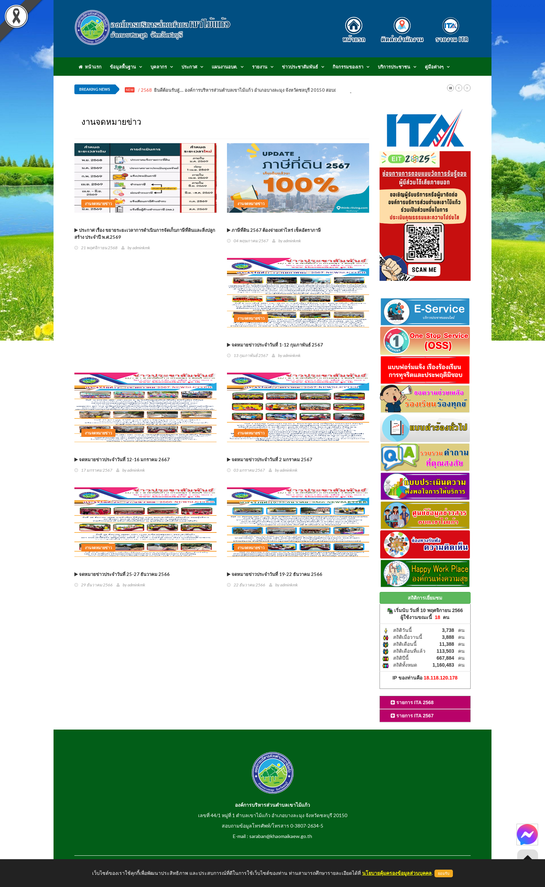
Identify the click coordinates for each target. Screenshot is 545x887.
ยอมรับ (443, 873)
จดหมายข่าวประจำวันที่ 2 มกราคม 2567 (269, 459)
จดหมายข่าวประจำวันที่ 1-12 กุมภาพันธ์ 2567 (275, 345)
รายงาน (259, 67)
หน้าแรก (90, 67)
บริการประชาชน (394, 67)
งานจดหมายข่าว (98, 203)
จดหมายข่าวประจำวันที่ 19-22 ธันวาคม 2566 (274, 574)
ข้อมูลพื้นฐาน (123, 67)
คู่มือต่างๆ (434, 67)
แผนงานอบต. (224, 67)
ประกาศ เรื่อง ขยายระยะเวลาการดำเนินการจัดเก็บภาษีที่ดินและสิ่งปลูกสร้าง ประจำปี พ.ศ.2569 (144, 233)
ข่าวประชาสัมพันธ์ (300, 67)
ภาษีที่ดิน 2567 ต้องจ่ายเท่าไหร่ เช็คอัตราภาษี (274, 230)
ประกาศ (189, 67)
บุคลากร (159, 67)
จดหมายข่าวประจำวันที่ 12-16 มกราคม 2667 (122, 459)
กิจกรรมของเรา (348, 67)
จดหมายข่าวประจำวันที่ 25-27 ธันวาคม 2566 (122, 574)
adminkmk (141, 247)
